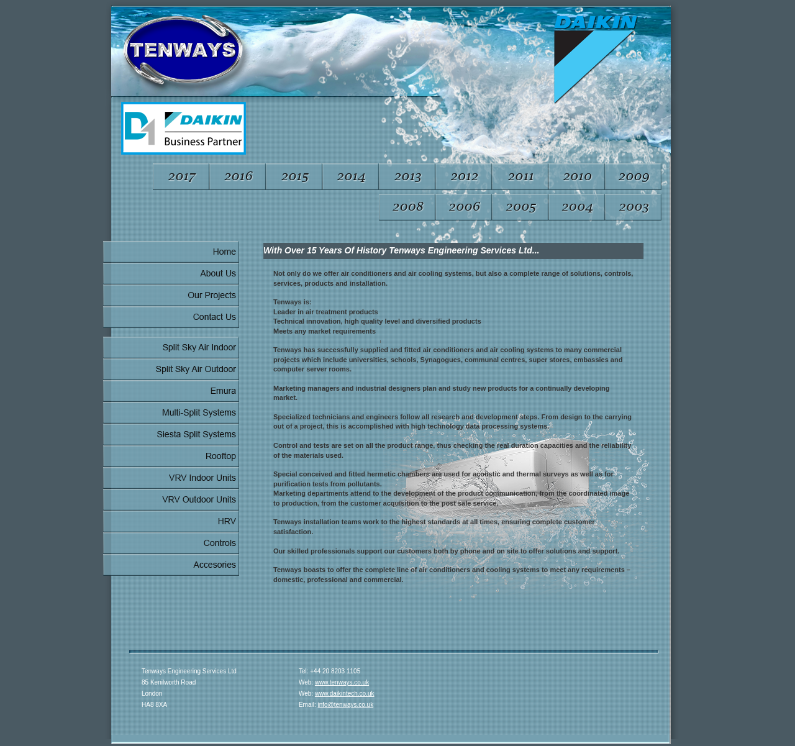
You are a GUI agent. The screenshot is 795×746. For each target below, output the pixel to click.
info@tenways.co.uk (346, 704)
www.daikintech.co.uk (345, 693)
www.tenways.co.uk (342, 682)
